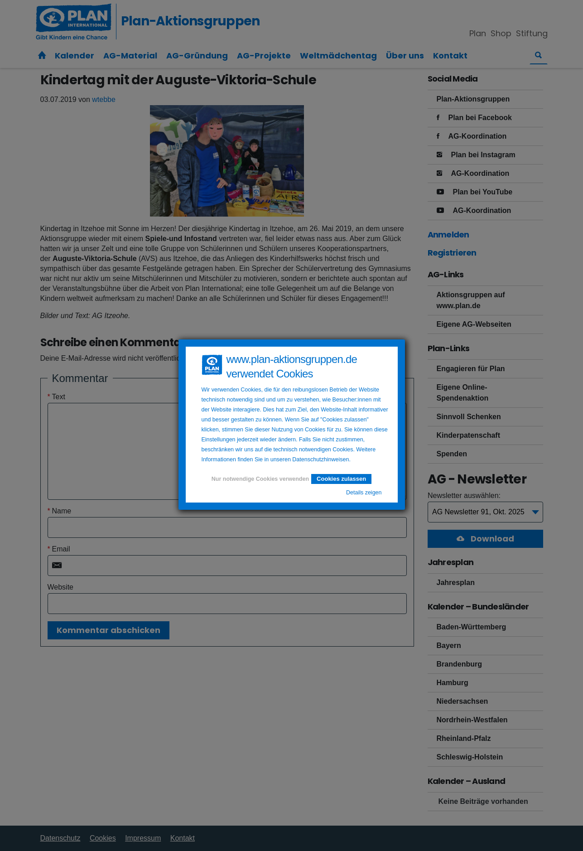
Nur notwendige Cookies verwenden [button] (260, 479)
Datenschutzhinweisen (320, 459)
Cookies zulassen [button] (341, 478)
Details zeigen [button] (364, 492)
